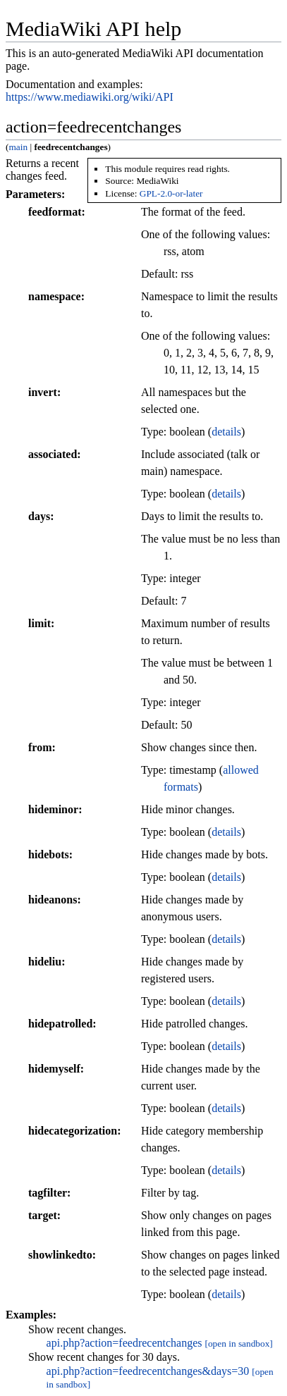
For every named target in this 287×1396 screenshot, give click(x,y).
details (226, 432)
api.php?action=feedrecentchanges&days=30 (148, 1371)
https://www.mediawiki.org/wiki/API (89, 97)
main (18, 147)
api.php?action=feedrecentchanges (124, 1343)
